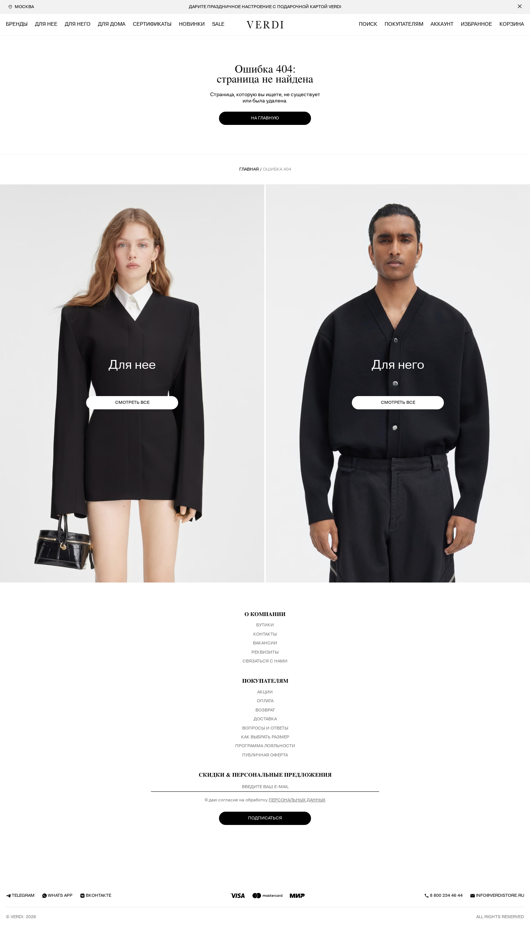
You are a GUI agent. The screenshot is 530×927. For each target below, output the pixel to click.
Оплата (265, 701)
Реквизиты (265, 652)
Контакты (265, 634)
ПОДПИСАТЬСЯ (265, 818)
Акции (265, 692)
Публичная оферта (265, 755)
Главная (249, 169)
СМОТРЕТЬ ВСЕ (132, 402)
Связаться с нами (265, 661)
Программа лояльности (265, 746)
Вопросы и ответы (265, 728)
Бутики (265, 625)
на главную (265, 118)
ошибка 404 (277, 169)
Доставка (265, 719)
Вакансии (265, 643)
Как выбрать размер (265, 737)
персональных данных (297, 800)
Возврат (265, 710)
